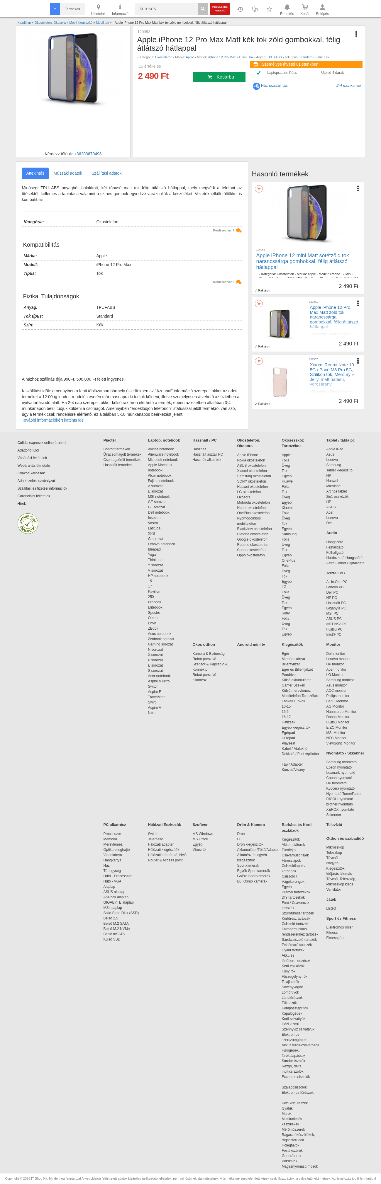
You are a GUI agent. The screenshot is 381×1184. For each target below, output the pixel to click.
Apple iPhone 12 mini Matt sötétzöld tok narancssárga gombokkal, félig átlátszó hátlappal (302, 261)
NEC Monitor (336, 738)
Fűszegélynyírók (296, 977)
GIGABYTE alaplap (120, 902)
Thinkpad (155, 560)
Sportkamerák (248, 865)
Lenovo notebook (161, 544)
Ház (107, 865)
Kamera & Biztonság (209, 654)
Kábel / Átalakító (295, 749)
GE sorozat (158, 502)
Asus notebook (159, 634)
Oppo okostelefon (251, 555)
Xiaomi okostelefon (252, 471)
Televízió (334, 824)
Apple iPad (334, 449)
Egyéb (287, 476)
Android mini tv (251, 644)
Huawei (288, 481)
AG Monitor (335, 706)
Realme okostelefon (252, 545)
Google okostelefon (252, 539)
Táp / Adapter (292, 764)
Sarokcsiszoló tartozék (299, 940)
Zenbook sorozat (161, 639)
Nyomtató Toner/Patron (344, 794)
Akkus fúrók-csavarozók (300, 1045)
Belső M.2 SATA (116, 923)
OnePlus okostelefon (253, 513)
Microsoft (333, 486)
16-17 (286, 717)
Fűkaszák (289, 1003)
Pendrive (289, 675)
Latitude (154, 528)
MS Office (200, 839)
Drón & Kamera (251, 824)
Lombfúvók (290, 992)
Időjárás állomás (339, 874)
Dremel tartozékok (299, 892)
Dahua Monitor (338, 717)
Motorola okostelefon (253, 502)
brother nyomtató (339, 804)
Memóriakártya (293, 659)
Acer (330, 512)
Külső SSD (112, 939)
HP (328, 475)
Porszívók (289, 1161)
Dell (329, 523)
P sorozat (155, 660)
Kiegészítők (292, 644)
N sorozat (155, 650)
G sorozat (155, 539)
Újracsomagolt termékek (122, 454)
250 (151, 597)
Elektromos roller (339, 927)
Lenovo (332, 460)
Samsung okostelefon (254, 476)
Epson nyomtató (339, 767)
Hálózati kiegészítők (164, 850)
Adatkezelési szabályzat (36, 481)
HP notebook (158, 576)
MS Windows (203, 834)
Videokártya (113, 855)
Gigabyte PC (336, 608)
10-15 (286, 706)
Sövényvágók (295, 987)
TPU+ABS (274, 57)
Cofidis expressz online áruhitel (42, 443)
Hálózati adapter (161, 844)
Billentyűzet (291, 664)
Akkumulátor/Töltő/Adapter (258, 850)
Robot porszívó (204, 659)
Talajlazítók (290, 982)
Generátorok (292, 1156)
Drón (241, 834)
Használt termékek (118, 465)
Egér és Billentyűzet (297, 669)
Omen (153, 618)
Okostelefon (163, 57)
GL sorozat (156, 507)
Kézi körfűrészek (298, 1103)
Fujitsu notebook (161, 481)
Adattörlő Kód (28, 450)
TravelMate (157, 697)
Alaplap (109, 887)
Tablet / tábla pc (340, 440)
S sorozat (155, 671)
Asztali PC (335, 573)
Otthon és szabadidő (345, 838)
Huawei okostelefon (252, 487)
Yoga (152, 555)
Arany (350, 399)
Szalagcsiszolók (294, 1087)
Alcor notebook (160, 475)
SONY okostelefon (251, 481)
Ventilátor (333, 889)
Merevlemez (113, 844)
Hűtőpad (288, 738)
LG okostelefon (249, 492)
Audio (331, 533)
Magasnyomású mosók (300, 1166)
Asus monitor (336, 685)
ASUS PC (334, 619)
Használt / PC (205, 440)
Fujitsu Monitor (338, 722)
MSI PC (332, 613)
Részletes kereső (220, 8)
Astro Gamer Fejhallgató (345, 563)
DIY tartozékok (293, 897)
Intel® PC (334, 635)
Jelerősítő (155, 839)
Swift (152, 702)
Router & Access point (165, 860)
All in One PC (337, 582)
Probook (154, 602)
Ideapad (154, 549)
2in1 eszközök (337, 497)
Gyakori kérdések (31, 473)
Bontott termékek (117, 449)
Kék (326, 57)
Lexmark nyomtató (340, 773)
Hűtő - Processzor (118, 876)
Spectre (154, 613)
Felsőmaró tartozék (297, 945)
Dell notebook (159, 512)
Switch (153, 686)
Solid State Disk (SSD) (121, 913)
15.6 (285, 712)
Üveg (286, 466)
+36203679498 (88, 153)
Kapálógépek (292, 1013)
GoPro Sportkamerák (253, 876)
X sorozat (155, 655)
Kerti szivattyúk (294, 1019)
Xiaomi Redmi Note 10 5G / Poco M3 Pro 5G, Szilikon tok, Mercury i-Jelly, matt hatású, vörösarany (332, 374)
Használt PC (336, 603)
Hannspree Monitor (341, 712)
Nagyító (332, 863)
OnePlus (288, 560)
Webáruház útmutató (34, 466)
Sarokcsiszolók (295, 1061)
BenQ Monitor (337, 701)
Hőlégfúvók (290, 1145)
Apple (190, 57)
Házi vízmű (290, 1024)
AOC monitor (336, 691)
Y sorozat (155, 565)
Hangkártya (112, 860)
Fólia (285, 460)
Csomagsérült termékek (122, 460)
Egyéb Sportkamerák (254, 871)
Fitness (332, 933)
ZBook (153, 628)
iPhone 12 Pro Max (222, 57)
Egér (285, 654)
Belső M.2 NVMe (118, 929)
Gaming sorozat (161, 644)
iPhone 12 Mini (340, 274)
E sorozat (155, 491)
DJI (240, 839)
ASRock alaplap (117, 897)
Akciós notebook (161, 449)
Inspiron (154, 518)
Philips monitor (338, 696)
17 (150, 586)
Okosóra (243, 497)
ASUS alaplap (115, 892)
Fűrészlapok (294, 860)
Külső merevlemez (296, 691)
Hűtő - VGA (112, 881)
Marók (290, 1114)
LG (284, 587)
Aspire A (154, 708)
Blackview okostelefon (254, 529)
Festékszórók (292, 1151)
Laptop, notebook (164, 440)
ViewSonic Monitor (340, 743)
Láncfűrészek (295, 998)
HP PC (331, 598)
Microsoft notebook (163, 460)
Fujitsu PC (334, 629)
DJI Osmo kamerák (253, 881)
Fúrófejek (292, 850)
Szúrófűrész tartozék (298, 913)
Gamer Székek (293, 685)
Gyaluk (294, 1108)
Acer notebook (159, 676)
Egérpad (288, 733)
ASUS (331, 507)
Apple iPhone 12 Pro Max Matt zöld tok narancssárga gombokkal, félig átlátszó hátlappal (334, 317)
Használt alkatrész (207, 460)
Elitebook (155, 607)
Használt (199, 449)
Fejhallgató (335, 547)
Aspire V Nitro (160, 681)
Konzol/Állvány (293, 770)
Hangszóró (334, 542)
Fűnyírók (289, 971)
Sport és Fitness (341, 918)
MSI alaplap (113, 908)
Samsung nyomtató (341, 762)
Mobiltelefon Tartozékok (300, 696)
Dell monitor (335, 654)
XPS (151, 533)
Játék (331, 899)
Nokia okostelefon (251, 460)
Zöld (327, 341)
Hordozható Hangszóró (344, 558)
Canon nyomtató (339, 778)
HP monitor (335, 664)
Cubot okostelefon (251, 550)
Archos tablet (336, 491)
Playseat (288, 743)
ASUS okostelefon (251, 466)
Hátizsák (288, 722)
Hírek (22, 504)
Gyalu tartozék (293, 950)
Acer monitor (336, 669)
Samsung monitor (340, 680)
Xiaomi (334, 391)
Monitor (333, 644)
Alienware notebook (163, 454)
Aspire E (154, 692)
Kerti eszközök (293, 966)
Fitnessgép (335, 938)
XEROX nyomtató (340, 809)
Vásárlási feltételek (32, 458)
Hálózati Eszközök (164, 824)
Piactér (110, 440)
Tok (250, 57)
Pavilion (154, 592)
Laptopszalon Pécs (282, 73)
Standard (306, 57)
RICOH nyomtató (339, 799)
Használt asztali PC (208, 454)
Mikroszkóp (335, 847)
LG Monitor (335, 675)
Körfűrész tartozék (296, 918)
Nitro (151, 713)
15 (150, 581)
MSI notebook (159, 497)
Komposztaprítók (295, 1008)
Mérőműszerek (293, 1129)
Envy (152, 623)
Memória (110, 839)
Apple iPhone (247, 455)
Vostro (153, 523)
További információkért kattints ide (53, 420)
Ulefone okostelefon (252, 534)
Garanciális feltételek (34, 496)
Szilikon (324, 399)
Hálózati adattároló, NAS (167, 855)
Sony (286, 613)
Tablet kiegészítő (339, 470)
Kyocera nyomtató (340, 788)
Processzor (112, 834)
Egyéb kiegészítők (296, 727)
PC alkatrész (115, 824)
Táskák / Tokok (293, 701)
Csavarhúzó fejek (298, 855)
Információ (120, 9)
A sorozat (155, 486)
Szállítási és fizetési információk (42, 488)
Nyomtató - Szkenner (345, 753)
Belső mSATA (115, 934)
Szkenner (333, 815)
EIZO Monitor (336, 727)
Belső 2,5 (111, 918)
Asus (330, 454)
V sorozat (155, 570)
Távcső (332, 858)
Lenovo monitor (338, 659)
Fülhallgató (335, 553)
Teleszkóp (334, 853)
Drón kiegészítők (250, 844)
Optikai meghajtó (117, 850)
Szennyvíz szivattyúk (298, 1029)
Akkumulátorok (296, 845)
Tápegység (112, 871)
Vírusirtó (199, 850)
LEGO (331, 909)
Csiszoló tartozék (295, 924)
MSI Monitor (336, 733)
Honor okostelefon (251, 508)
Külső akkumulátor (296, 680)
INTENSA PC (336, 624)
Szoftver (200, 824)
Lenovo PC (335, 587)
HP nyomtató (336, 783)
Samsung (289, 534)
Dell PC (332, 592)
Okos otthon (204, 644)
